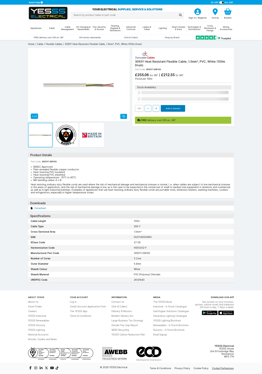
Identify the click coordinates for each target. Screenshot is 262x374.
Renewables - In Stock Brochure (170, 325)
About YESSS (36, 297)
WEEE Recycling (120, 330)
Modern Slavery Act (122, 316)
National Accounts (38, 334)
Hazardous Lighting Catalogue (170, 316)
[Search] (180, 15)
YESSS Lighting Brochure (167, 320)
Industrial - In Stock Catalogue (170, 306)
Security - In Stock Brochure (168, 330)
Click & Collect (119, 306)
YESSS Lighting (36, 330)
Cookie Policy (201, 368)
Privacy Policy (182, 368)
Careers (32, 311)
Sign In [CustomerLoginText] (192, 17)
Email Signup (160, 334)
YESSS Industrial (37, 316)
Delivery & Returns (121, 311)
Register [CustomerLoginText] (202, 17)
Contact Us (117, 302)
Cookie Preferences (223, 368)
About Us (33, 302)
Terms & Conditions (80, 316)
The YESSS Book (162, 302)
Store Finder (35, 306)
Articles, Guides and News (42, 339)
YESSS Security (36, 325)
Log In (73, 302)
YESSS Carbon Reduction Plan (128, 334)
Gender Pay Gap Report (124, 325)
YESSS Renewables (38, 320)
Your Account (79, 297)
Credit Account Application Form (88, 306)
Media (156, 297)
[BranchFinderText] (215, 13)
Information (119, 297)
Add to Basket (173, 108)
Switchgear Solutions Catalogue (171, 311)
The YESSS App (78, 311)
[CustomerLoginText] (197, 11)
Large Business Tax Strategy (127, 320)
